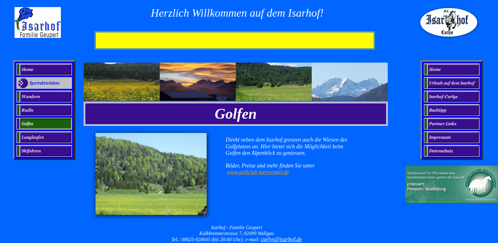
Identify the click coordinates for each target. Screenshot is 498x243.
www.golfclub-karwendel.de (258, 172)
